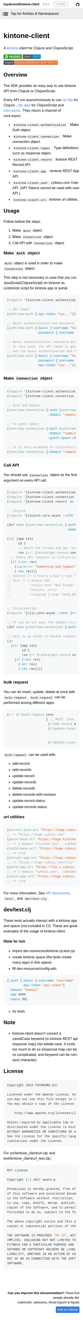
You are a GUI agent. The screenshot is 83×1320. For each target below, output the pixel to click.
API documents (57, 893)
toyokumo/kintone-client (21, 4)
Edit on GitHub (68, 1309)
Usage (11, 211)
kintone (12, 48)
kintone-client (27, 36)
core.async (12, 110)
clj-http (67, 100)
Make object (22, 253)
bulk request (16, 682)
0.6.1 (46, 4)
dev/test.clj (17, 910)
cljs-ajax (24, 105)
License (13, 1071)
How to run (14, 941)
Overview (15, 75)
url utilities (14, 817)
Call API (11, 465)
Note (9, 1022)
